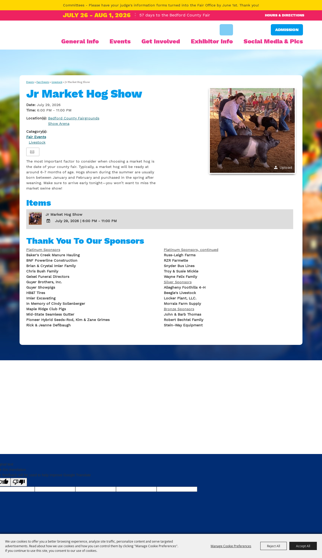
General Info (80, 41)
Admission (287, 29)
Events (120, 41)
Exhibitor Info (212, 41)
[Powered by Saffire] (295, 441)
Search (226, 29)
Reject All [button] (273, 546)
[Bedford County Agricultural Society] (37, 43)
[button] (252, 130)
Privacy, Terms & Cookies (43, 432)
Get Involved (160, 41)
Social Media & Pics (273, 41)
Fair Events (43, 82)
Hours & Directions (284, 15)
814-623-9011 (59, 414)
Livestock (57, 82)
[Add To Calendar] (48, 221)
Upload (286, 167)
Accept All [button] (303, 546)
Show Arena (58, 123)
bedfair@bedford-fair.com (140, 414)
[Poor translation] (19, 482)
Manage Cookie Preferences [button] (231, 546)
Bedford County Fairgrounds (73, 118)
